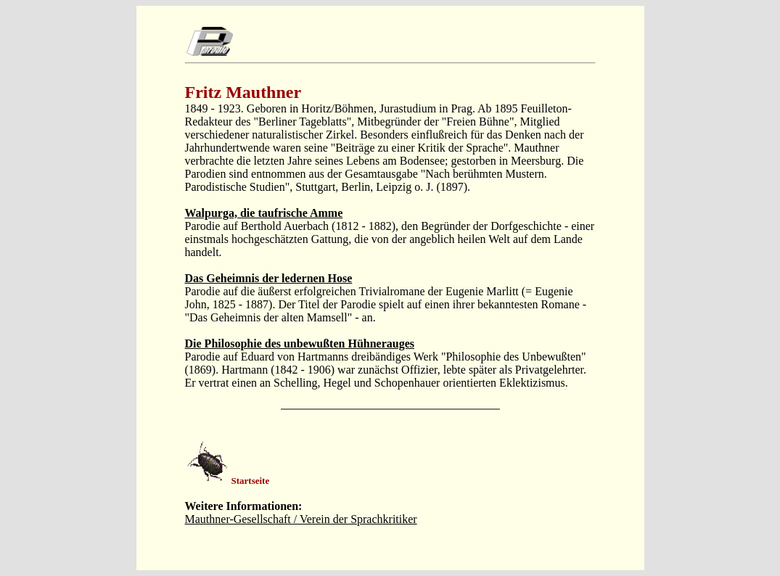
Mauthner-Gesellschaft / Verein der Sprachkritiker (301, 519)
